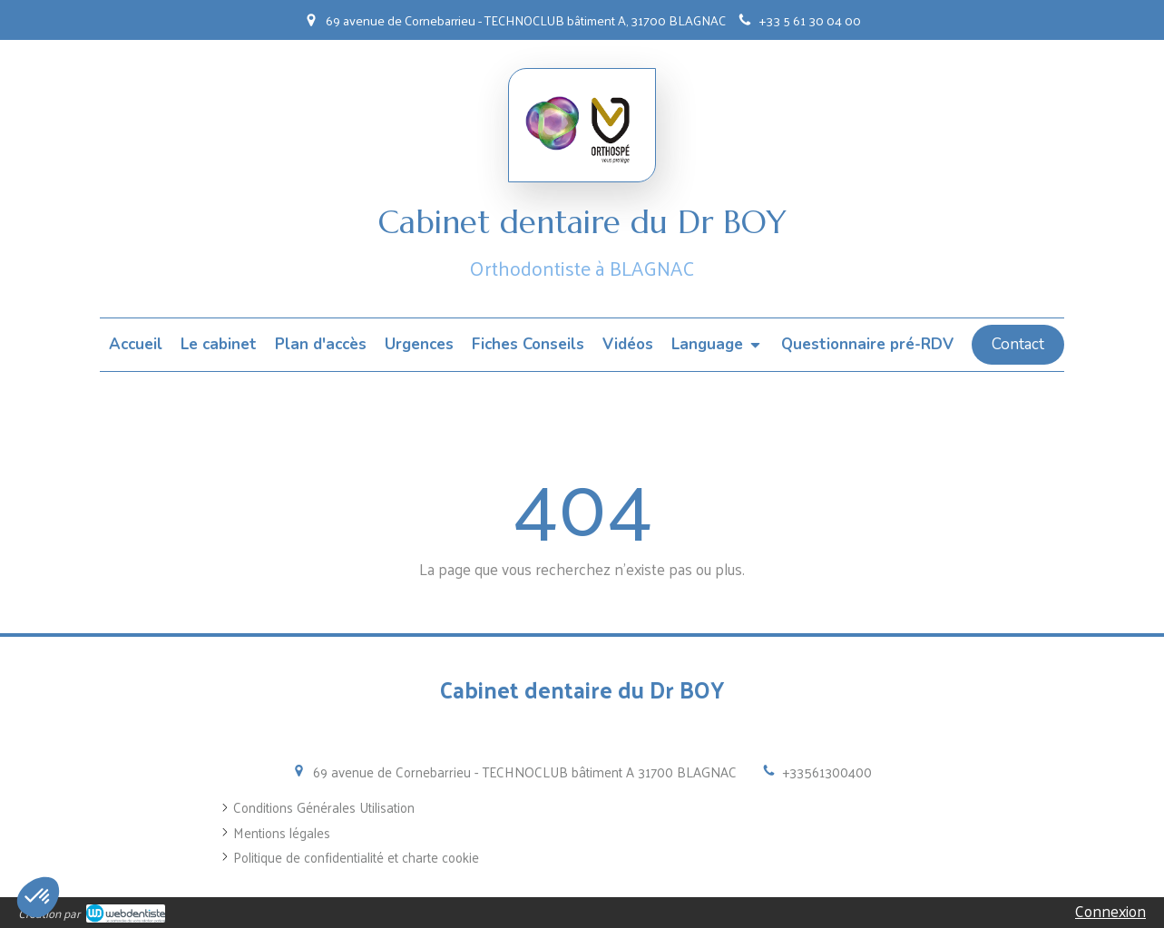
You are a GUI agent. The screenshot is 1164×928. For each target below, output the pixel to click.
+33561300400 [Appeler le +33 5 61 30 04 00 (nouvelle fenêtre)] (827, 771)
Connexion (1110, 910)
